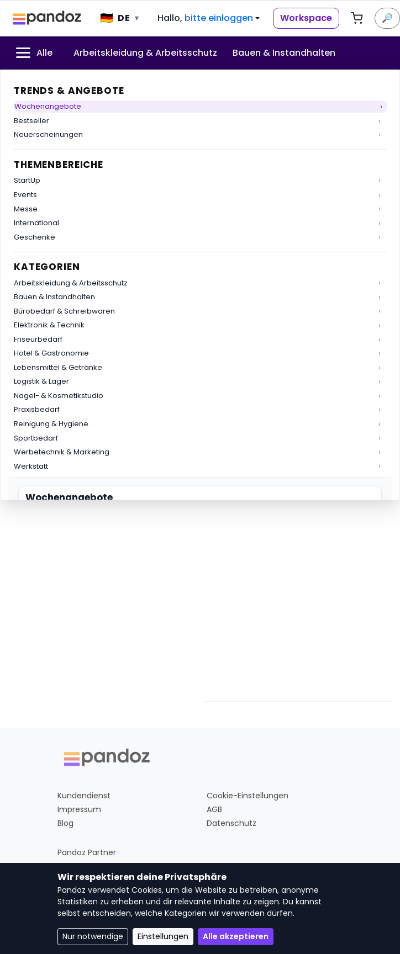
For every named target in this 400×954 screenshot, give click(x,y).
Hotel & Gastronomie (51, 353)
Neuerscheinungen (48, 134)
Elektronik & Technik (49, 325)
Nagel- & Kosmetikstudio (58, 395)
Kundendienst (83, 795)
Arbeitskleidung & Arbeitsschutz (71, 283)
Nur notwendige (92, 936)
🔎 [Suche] (387, 18)
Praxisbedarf (37, 409)
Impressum (79, 809)
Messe (26, 209)
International (36, 223)
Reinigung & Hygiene (51, 423)
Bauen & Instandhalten (54, 297)
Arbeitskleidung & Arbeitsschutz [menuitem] (145, 52)
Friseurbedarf (38, 339)
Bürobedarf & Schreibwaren (64, 311)
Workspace (306, 18)
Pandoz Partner (86, 852)
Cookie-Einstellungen (247, 795)
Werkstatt (31, 466)
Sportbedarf (36, 438)
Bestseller (31, 120)
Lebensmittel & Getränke (58, 367)
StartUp (27, 180)
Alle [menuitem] (32, 52)
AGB (214, 809)
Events (25, 194)
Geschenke (34, 237)
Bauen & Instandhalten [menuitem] (284, 52)
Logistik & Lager (41, 381)
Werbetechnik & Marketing (61, 452)
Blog (65, 823)
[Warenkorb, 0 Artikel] (357, 18)
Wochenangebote (47, 106)
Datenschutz (231, 823)
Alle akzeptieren (236, 936)
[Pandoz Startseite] (47, 18)
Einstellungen (163, 936)
